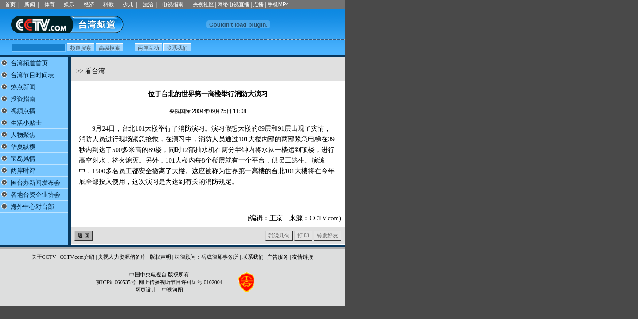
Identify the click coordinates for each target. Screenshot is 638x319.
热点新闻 (23, 87)
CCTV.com (324, 218)
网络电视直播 (233, 4)
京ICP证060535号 (116, 282)
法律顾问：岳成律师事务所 (206, 257)
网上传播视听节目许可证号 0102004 (180, 282)
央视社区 (203, 4)
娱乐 (69, 4)
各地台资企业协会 (35, 194)
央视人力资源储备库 (122, 257)
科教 (108, 4)
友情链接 (302, 257)
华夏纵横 (23, 147)
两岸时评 (23, 170)
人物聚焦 (23, 135)
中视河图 (172, 290)
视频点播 (23, 111)
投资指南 (23, 99)
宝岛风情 (23, 159)
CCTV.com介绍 (77, 257)
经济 (89, 4)
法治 (148, 4)
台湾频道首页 (29, 63)
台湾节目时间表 (32, 75)
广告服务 (277, 257)
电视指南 (172, 4)
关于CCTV (43, 257)
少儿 (128, 4)
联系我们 (253, 257)
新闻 (29, 4)
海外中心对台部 (32, 206)
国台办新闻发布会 (35, 182)
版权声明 (160, 257)
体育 (49, 4)
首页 (10, 4)
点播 (258, 4)
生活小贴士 (26, 123)
